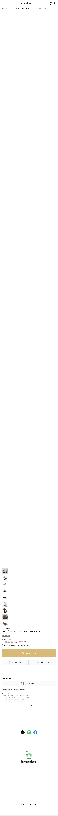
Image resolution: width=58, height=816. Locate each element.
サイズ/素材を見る (31, 684)
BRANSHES (29, 804)
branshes (6, 628)
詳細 (25, 641)
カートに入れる (30, 653)
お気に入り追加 (44, 662)
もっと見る (29, 705)
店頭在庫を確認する (17, 662)
